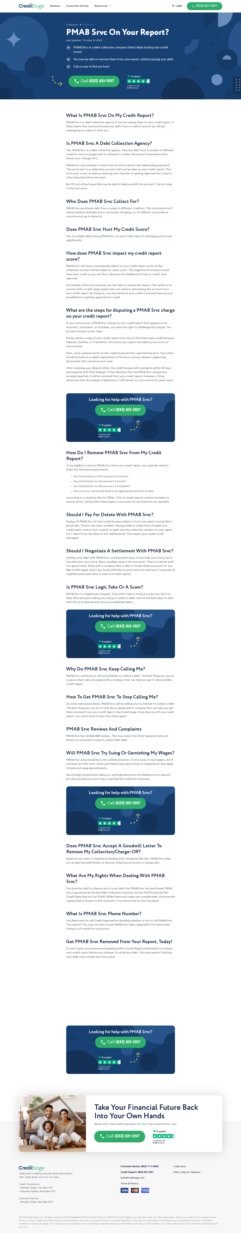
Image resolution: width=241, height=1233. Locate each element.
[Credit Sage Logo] (31, 6)
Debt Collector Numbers (186, 1172)
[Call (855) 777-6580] (204, 5)
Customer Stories (77, 5)
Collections (179, 1166)
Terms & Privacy (129, 1183)
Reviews (55, 5)
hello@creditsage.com (132, 1178)
